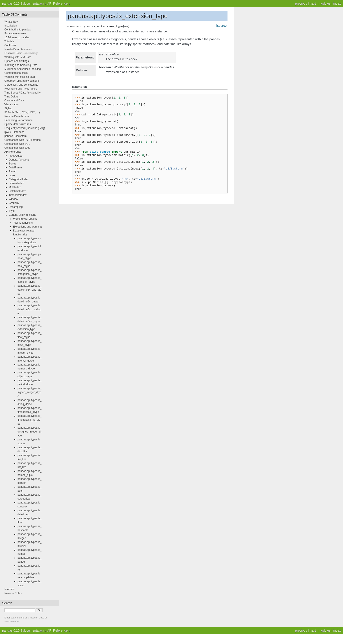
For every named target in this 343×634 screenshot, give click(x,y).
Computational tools (16, 72)
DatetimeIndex (17, 191)
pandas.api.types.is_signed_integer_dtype (29, 392)
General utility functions (22, 214)
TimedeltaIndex (18, 195)
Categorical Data (14, 100)
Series (12, 163)
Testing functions (23, 222)
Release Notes (13, 593)
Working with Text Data (17, 57)
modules (324, 3)
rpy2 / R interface (14, 132)
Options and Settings (16, 61)
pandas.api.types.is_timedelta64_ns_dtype (29, 419)
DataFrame (15, 167)
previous (301, 3)
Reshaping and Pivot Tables (20, 88)
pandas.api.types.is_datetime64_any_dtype (29, 289)
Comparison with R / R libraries (22, 139)
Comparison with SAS (17, 147)
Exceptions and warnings (27, 226)
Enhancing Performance (18, 120)
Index (12, 175)
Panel (12, 171)
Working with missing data (19, 76)
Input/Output (16, 155)
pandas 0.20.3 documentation (23, 3)
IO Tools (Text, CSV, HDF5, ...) (22, 112)
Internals (9, 589)
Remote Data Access (16, 116)
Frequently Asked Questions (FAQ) (24, 128)
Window (13, 199)
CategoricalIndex (18, 179)
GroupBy (14, 203)
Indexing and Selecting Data (20, 65)
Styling (8, 108)
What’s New (11, 21)
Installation (10, 25)
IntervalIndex (16, 183)
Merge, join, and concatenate (21, 84)
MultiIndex (15, 187)
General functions (19, 159)
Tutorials (9, 41)
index (337, 3)
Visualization (11, 104)
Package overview (15, 33)
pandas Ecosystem (15, 136)
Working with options (25, 218)
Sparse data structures (17, 124)
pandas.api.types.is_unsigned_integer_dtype (29, 431)
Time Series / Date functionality (22, 92)
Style (12, 210)
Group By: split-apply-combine (22, 80)
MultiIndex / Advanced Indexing (22, 69)
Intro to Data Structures (18, 49)
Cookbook (10, 45)
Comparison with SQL (17, 143)
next (313, 3)
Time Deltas (11, 96)
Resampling (16, 206)
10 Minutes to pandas (17, 37)
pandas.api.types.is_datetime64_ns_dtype (29, 309)
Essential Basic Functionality (21, 53)
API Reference (57, 3)
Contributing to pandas (17, 29)
